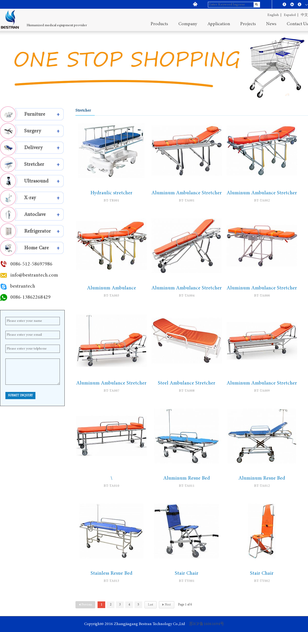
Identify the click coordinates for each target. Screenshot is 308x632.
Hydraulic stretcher (111, 193)
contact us (297, 24)
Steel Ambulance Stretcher (186, 383)
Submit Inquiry (20, 395)
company (187, 24)
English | (274, 15)
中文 (304, 15)
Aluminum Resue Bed (186, 478)
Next (166, 604)
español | (291, 15)
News (271, 24)
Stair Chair (186, 573)
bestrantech (22, 286)
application (218, 24)
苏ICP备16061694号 (206, 624)
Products (159, 24)
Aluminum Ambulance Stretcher (186, 193)
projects (248, 24)
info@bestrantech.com (34, 275)
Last (150, 604)
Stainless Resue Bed (111, 573)
